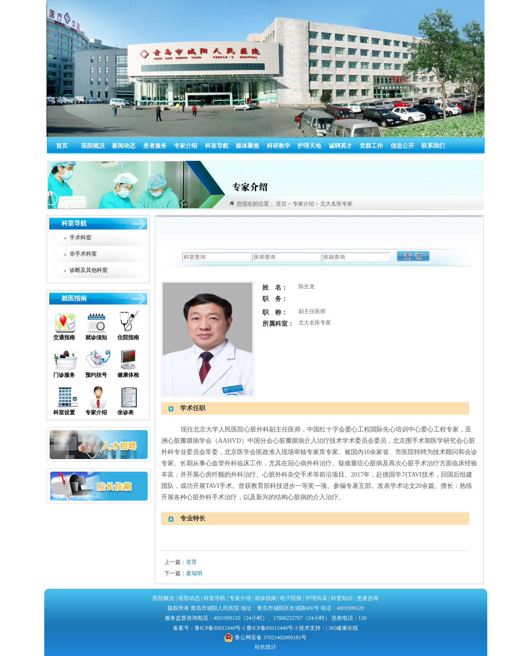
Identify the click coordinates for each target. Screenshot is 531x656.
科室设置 (64, 412)
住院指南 (128, 337)
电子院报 (291, 598)
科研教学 (278, 145)
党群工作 (371, 145)
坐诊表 (125, 412)
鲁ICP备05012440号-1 (220, 628)
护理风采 (316, 598)
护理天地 (309, 145)
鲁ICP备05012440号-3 (272, 628)
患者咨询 (367, 598)
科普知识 (342, 598)
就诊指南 (264, 598)
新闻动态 (123, 145)
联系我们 (433, 145)
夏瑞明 (194, 573)
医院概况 (93, 145)
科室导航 (216, 145)
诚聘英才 (340, 145)
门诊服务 (64, 375)
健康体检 (128, 375)
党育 (191, 562)
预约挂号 (96, 375)
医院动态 (189, 598)
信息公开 (402, 145)
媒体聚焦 (247, 145)
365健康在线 (343, 628)
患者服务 (155, 145)
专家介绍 (185, 145)
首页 (62, 145)
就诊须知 (96, 337)
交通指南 (64, 337)
